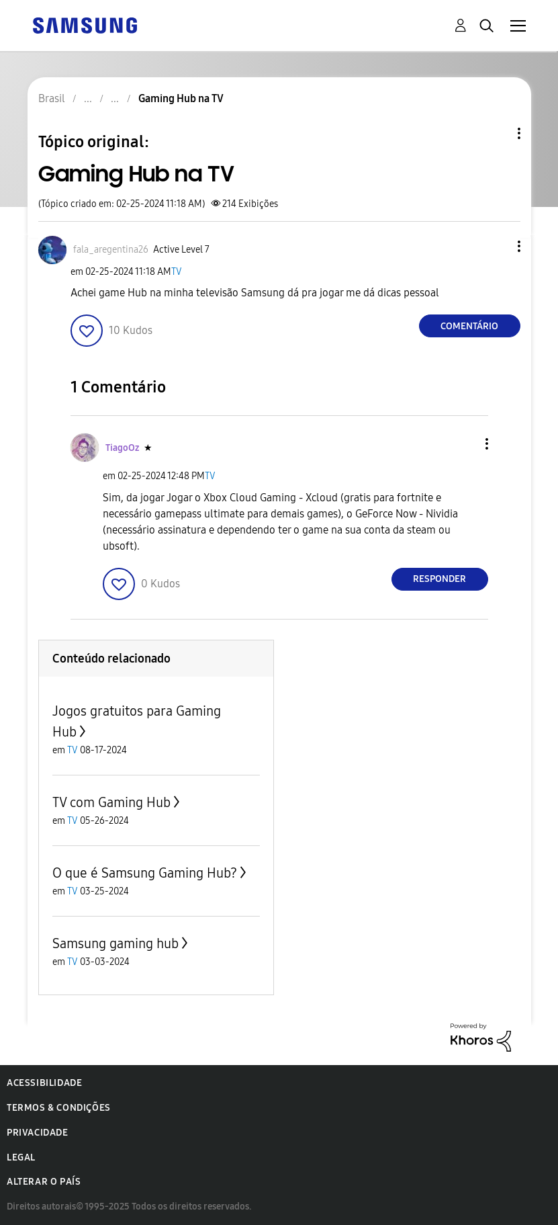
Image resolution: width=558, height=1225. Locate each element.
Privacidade (37, 1132)
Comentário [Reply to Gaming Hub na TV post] (469, 326)
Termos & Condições (59, 1107)
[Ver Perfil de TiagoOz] (122, 448)
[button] (496, 246)
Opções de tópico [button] (496, 133)
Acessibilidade (44, 1083)
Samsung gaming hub (115, 943)
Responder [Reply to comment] (439, 579)
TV (176, 272)
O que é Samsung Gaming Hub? (144, 873)
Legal (21, 1157)
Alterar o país (44, 1181)
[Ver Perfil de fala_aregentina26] (110, 249)
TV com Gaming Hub (111, 802)
